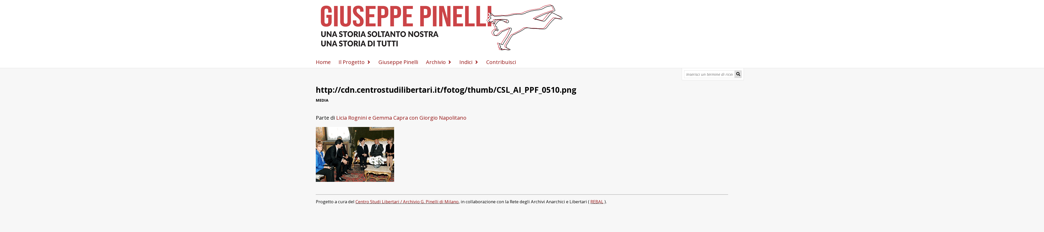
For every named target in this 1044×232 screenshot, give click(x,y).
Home (323, 62)
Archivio (436, 62)
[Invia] (738, 74)
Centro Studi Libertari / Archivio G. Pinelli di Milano (407, 202)
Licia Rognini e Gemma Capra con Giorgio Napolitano (401, 117)
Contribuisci (501, 62)
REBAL (596, 202)
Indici (465, 62)
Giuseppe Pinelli (398, 62)
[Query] (709, 74)
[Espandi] (368, 62)
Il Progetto (352, 62)
